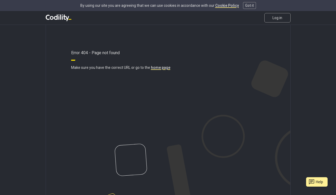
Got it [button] (249, 5)
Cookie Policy (227, 5)
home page (160, 67)
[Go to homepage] (58, 17)
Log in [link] (277, 18)
